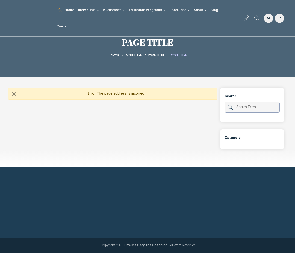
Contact (63, 26)
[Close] (13, 94)
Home (69, 10)
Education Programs (147, 10)
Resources (179, 10)
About (200, 10)
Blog (214, 10)
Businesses (114, 10)
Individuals (88, 10)
